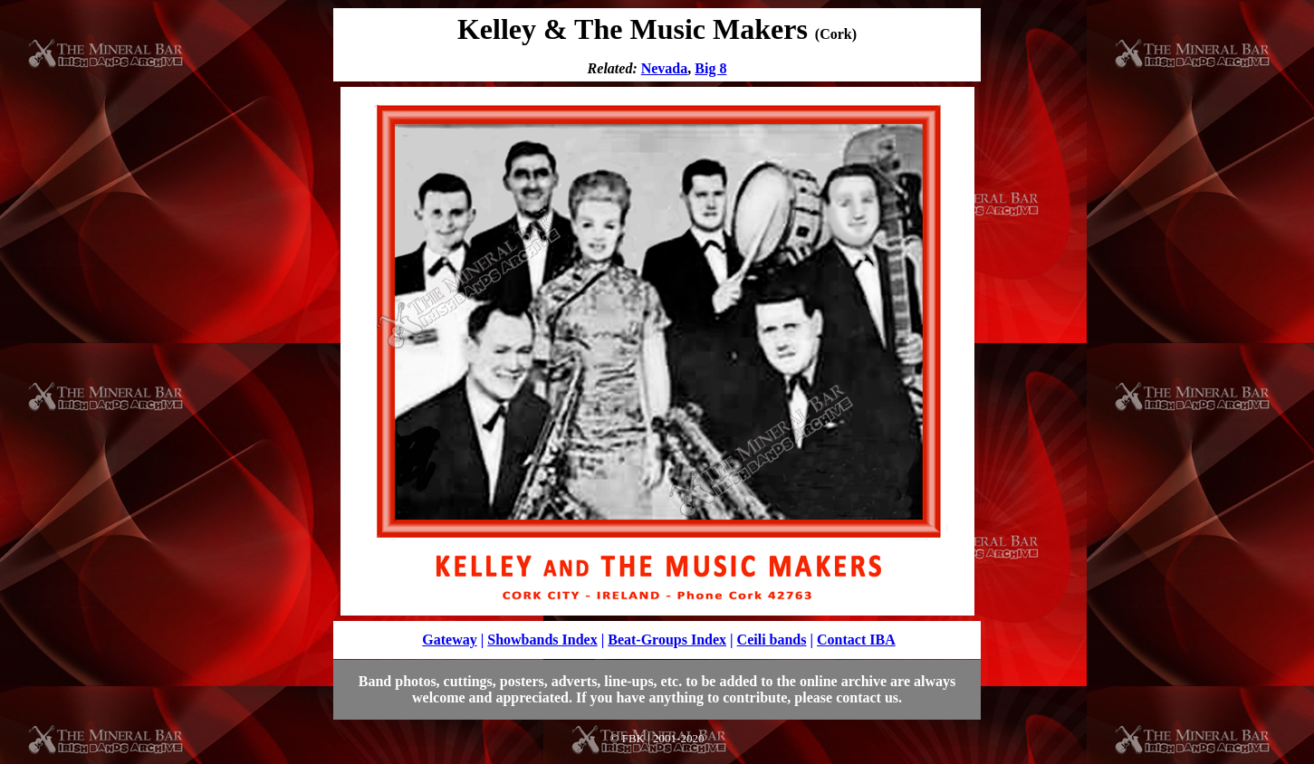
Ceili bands (772, 639)
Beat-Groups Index (667, 639)
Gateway (449, 639)
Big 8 (710, 68)
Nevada (664, 68)
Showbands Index (542, 639)
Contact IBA (856, 639)
